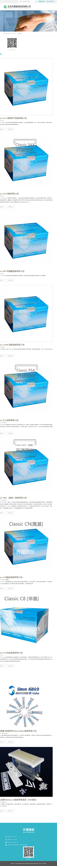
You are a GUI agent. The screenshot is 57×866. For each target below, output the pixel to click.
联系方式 (47, 13)
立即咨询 (10, 129)
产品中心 (35, 13)
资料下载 (43, 13)
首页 (23, 13)
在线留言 (51, 13)
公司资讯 (30, 13)
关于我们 (26, 13)
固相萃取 (19, 33)
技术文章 (39, 13)
